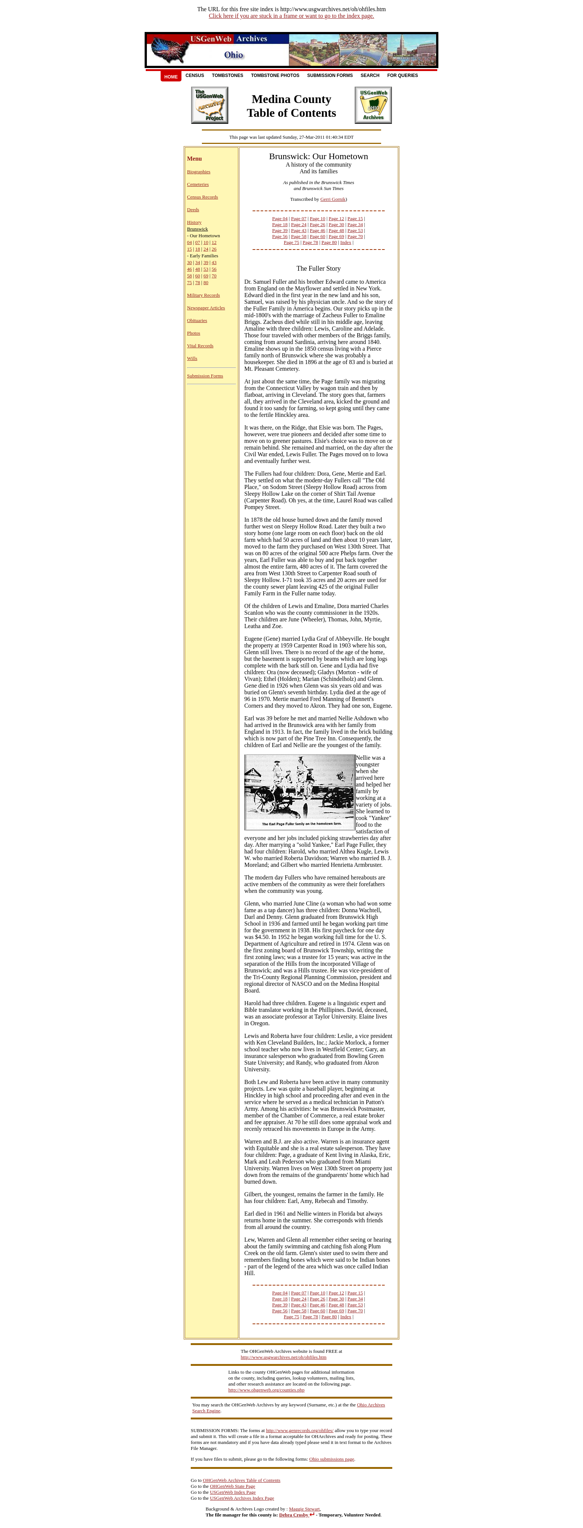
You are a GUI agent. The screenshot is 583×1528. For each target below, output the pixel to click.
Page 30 (336, 224)
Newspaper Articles (206, 308)
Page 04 (280, 218)
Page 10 (317, 218)
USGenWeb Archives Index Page (242, 1498)
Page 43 (299, 230)
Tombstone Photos (275, 75)
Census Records (202, 197)
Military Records (203, 295)
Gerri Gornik (333, 199)
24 (205, 249)
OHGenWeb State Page (232, 1486)
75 (189, 282)
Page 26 (317, 224)
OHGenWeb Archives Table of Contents (242, 1480)
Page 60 (317, 236)
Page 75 (291, 242)
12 (214, 242)
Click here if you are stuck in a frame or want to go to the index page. (291, 16)
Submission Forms (330, 75)
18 (197, 249)
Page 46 (317, 230)
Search (370, 75)
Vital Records (200, 345)
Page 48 (336, 230)
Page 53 (355, 230)
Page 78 (310, 242)
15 (189, 249)
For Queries (402, 75)
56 (214, 269)
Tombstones (227, 75)
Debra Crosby (297, 1515)
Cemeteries (198, 184)
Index (345, 242)
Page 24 (299, 224)
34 (197, 262)
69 (205, 276)
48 (197, 269)
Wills (192, 358)
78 (197, 282)
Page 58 (299, 236)
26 (214, 249)
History (194, 222)
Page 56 (280, 236)
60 (197, 276)
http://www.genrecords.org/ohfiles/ (300, 1430)
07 (197, 242)
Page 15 (355, 218)
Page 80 (329, 242)
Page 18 (280, 224)
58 (189, 276)
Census (195, 75)
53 (205, 269)
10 (205, 242)
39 (205, 262)
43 (214, 262)
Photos (193, 333)
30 (189, 262)
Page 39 (280, 230)
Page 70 (355, 236)
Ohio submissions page (331, 1459)
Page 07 (299, 218)
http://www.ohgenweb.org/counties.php (266, 1390)
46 (189, 269)
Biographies (198, 171)
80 (205, 282)
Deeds (193, 209)
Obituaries (197, 320)
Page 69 (336, 236)
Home (171, 77)
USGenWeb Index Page (233, 1492)
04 (189, 242)
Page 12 (336, 218)
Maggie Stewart (304, 1509)
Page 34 (355, 224)
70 (214, 276)
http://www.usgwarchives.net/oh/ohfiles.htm (284, 1357)
